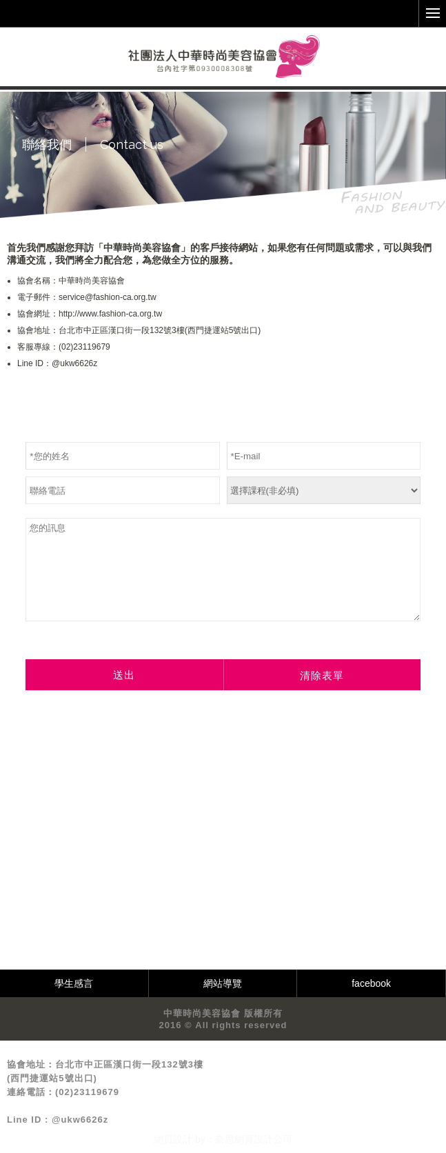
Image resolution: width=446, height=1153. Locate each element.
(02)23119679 (84, 347)
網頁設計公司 (263, 1139)
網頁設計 (173, 1139)
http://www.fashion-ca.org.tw (110, 314)
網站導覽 (222, 983)
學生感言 (73, 983)
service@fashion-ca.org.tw (107, 297)
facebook (371, 983)
